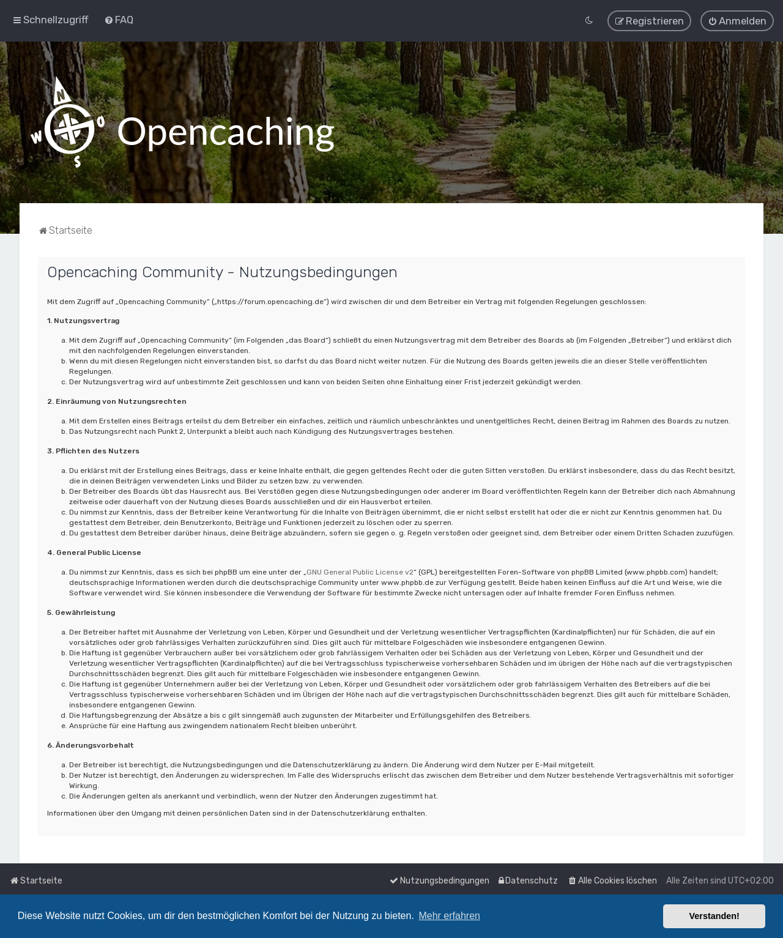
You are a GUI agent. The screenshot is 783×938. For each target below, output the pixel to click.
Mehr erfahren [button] (449, 915)
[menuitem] (118, 19)
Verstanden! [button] (714, 916)
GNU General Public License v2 (360, 572)
